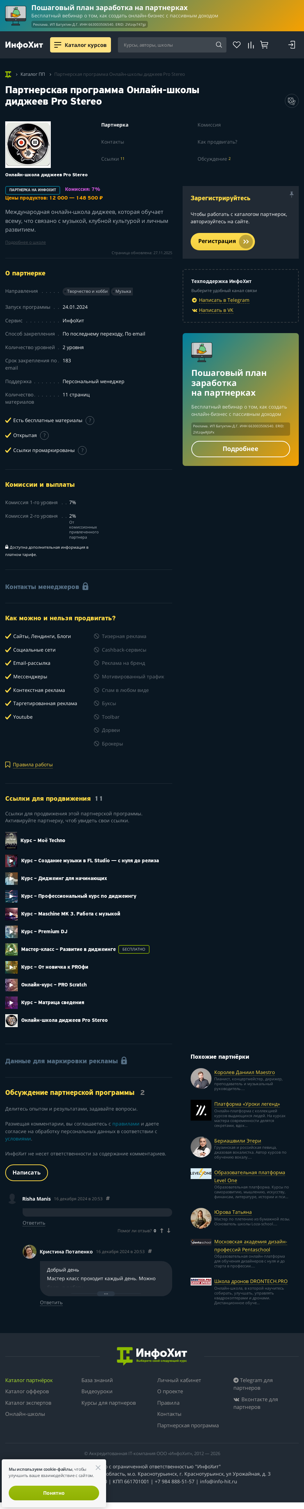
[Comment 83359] (108, 1198)
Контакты (112, 142)
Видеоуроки (97, 1391)
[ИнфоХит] (24, 45)
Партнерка (114, 125)
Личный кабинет (179, 1380)
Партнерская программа (188, 1425)
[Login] (292, 44)
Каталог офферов (27, 1391)
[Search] (218, 45)
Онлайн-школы (25, 1413)
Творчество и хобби (87, 291)
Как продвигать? (217, 142)
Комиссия (209, 125)
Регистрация (225, 242)
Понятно (54, 1493)
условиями (18, 1138)
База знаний (97, 1380)
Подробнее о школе (25, 242)
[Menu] (57, 44)
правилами (125, 1123)
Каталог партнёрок (29, 1380)
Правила (168, 1402)
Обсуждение (214, 159)
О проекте (170, 1391)
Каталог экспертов (28, 1402)
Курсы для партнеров (108, 1402)
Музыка (123, 291)
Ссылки (113, 159)
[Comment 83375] (150, 1251)
